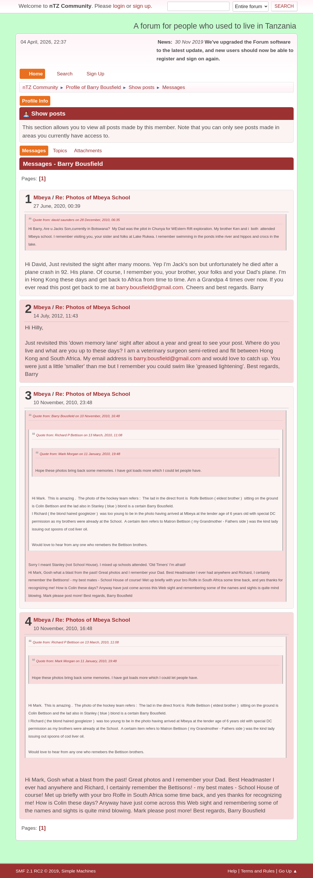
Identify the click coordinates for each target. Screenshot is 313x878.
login (119, 6)
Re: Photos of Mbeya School (92, 197)
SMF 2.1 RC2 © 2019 (37, 870)
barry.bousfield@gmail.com (149, 287)
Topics (60, 150)
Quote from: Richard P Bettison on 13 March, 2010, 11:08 (79, 435)
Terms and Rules (258, 870)
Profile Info (35, 101)
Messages (34, 150)
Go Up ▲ (288, 870)
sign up (142, 6)
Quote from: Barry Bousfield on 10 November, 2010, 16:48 (76, 416)
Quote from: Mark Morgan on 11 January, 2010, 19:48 (80, 454)
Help (232, 870)
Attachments (88, 150)
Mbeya (42, 197)
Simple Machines (79, 870)
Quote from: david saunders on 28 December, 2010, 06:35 (76, 220)
